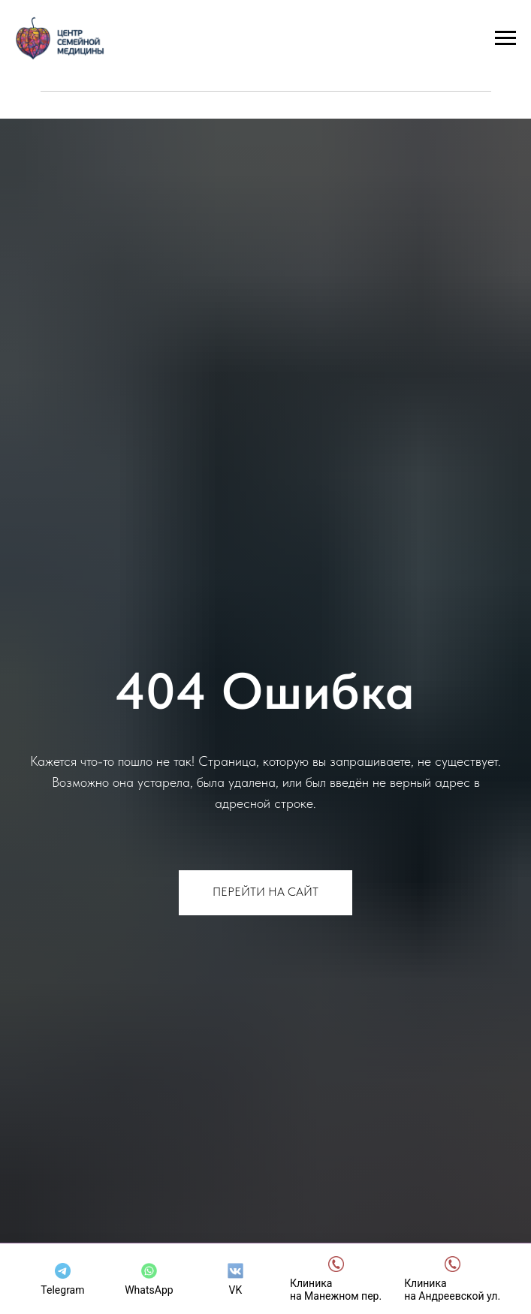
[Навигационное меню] (505, 38)
